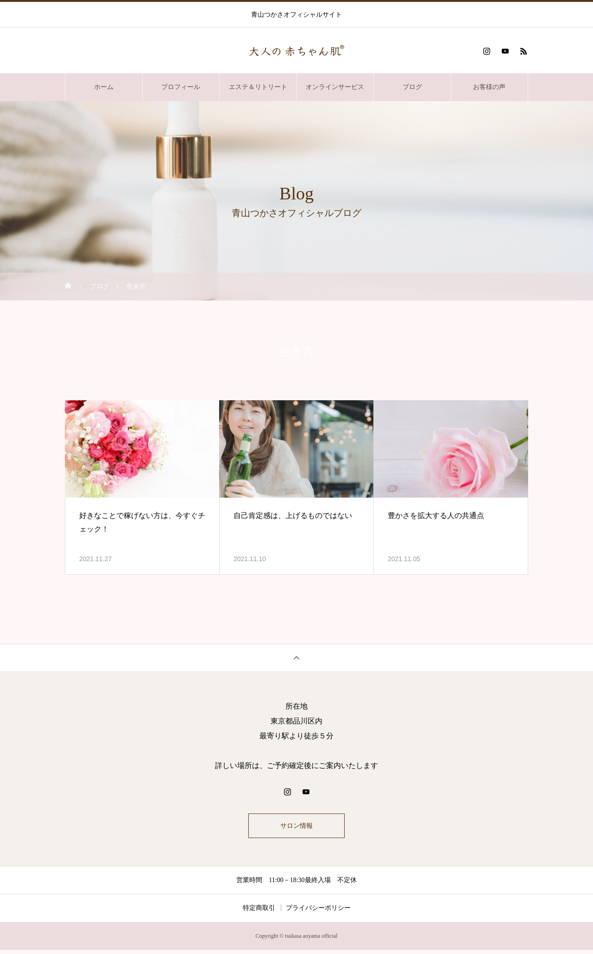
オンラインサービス (335, 86)
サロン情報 (296, 828)
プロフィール (180, 86)
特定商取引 (259, 912)
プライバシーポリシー (318, 912)
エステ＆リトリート (258, 86)
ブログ (412, 86)
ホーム (104, 86)
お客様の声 (489, 86)
